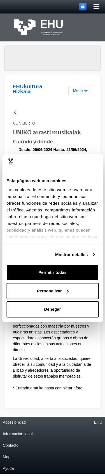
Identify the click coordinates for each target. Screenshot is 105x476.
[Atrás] (15, 112)
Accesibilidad (14, 422)
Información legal (18, 434)
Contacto (10, 445)
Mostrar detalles (71, 254)
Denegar (52, 309)
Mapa (8, 457)
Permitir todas (52, 272)
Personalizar (53, 290)
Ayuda (8, 468)
